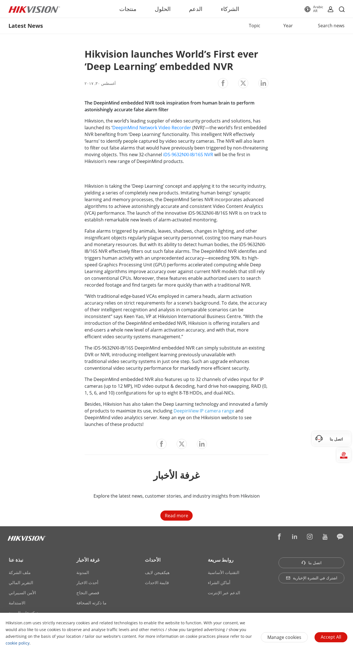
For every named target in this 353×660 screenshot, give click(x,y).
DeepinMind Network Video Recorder (152, 127)
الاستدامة (17, 602)
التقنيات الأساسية (223, 572)
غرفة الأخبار (88, 560)
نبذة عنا (16, 560)
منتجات (127, 9)
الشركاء (230, 9)
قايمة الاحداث (157, 582)
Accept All (331, 637)
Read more (176, 515)
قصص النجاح (87, 592)
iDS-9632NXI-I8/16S (183, 154)
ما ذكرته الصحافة (91, 602)
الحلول (163, 9)
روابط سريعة (220, 560)
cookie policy (17, 643)
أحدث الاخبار (87, 582)
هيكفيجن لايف (157, 572)
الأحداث (153, 560)
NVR (208, 154)
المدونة (82, 572)
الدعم (195, 9)
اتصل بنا (311, 562)
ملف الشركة (20, 572)
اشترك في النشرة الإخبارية (311, 577)
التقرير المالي (21, 582)
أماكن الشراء (219, 582)
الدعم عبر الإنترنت (224, 592)
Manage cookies (284, 637)
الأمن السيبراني (22, 592)
